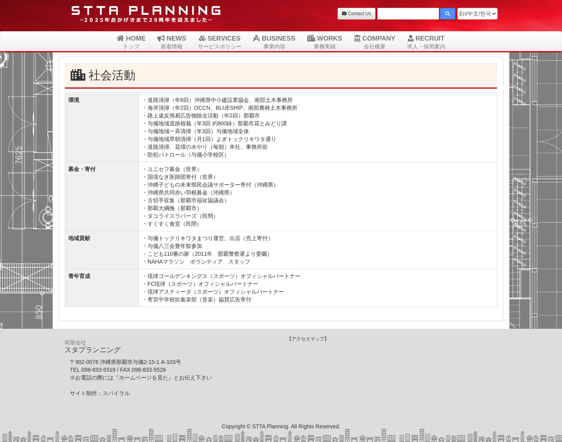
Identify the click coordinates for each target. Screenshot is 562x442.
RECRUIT (426, 42)
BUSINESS (274, 42)
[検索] (407, 14)
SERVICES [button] (220, 42)
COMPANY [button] (374, 42)
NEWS (171, 42)
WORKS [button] (324, 42)
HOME (131, 42)
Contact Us (356, 13)
